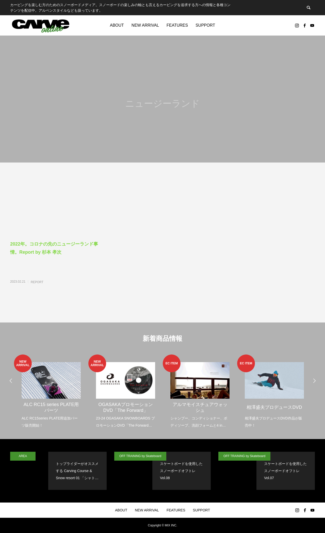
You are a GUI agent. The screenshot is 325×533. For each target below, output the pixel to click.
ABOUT (117, 25)
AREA (23, 456)
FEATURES (177, 25)
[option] (51, 391)
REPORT (37, 282)
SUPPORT (205, 25)
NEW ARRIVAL (145, 25)
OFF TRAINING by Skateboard (140, 456)
